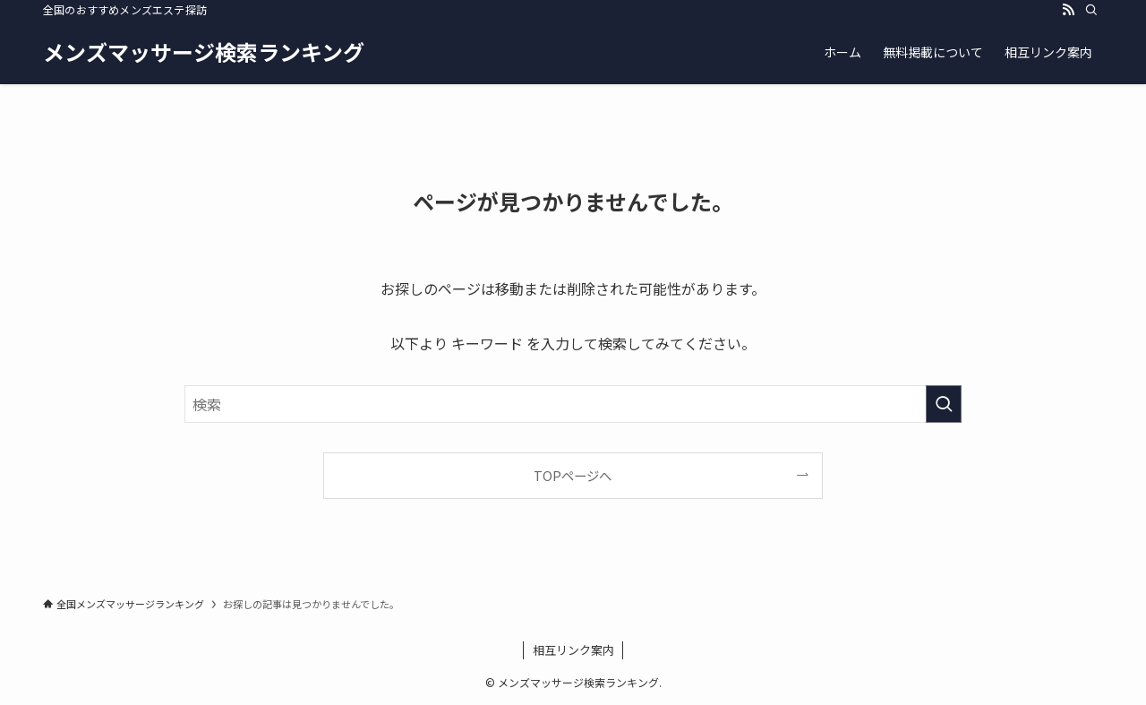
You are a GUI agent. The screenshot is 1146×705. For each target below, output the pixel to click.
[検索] (1091, 10)
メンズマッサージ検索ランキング (203, 52)
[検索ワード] (573, 404)
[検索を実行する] (944, 404)
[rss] (1068, 10)
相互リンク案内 (573, 649)
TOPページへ (572, 475)
